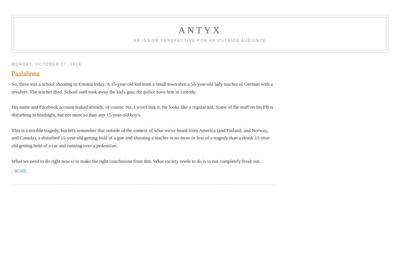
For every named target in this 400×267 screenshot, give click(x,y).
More (20, 171)
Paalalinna (25, 74)
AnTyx (200, 30)
